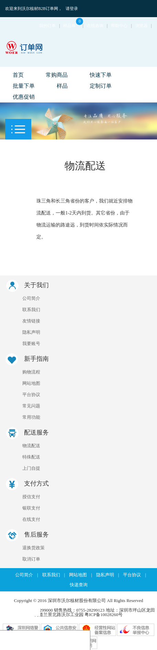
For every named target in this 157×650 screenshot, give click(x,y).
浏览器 (141, 25)
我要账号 (31, 343)
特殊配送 (31, 456)
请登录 (72, 8)
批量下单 (24, 86)
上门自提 (31, 468)
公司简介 (31, 298)
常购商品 (57, 75)
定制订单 (101, 86)
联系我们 (31, 309)
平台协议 (31, 394)
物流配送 (31, 445)
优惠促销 (24, 97)
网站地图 (31, 383)
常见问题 (31, 405)
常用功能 (31, 417)
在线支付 (31, 519)
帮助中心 (119, 25)
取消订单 (31, 559)
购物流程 (31, 372)
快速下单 (101, 75)
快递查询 (79, 584)
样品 (62, 86)
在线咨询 (95, 25)
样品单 (72, 25)
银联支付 (31, 508)
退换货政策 (33, 547)
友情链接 (31, 320)
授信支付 (31, 496)
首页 (18, 75)
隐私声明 (31, 332)
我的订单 (47, 25)
